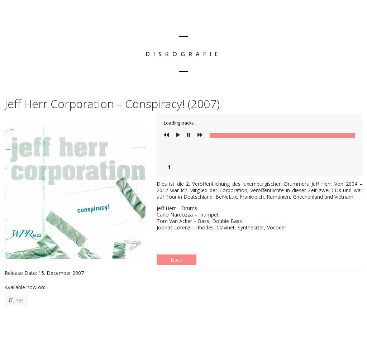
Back (176, 259)
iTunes (16, 300)
